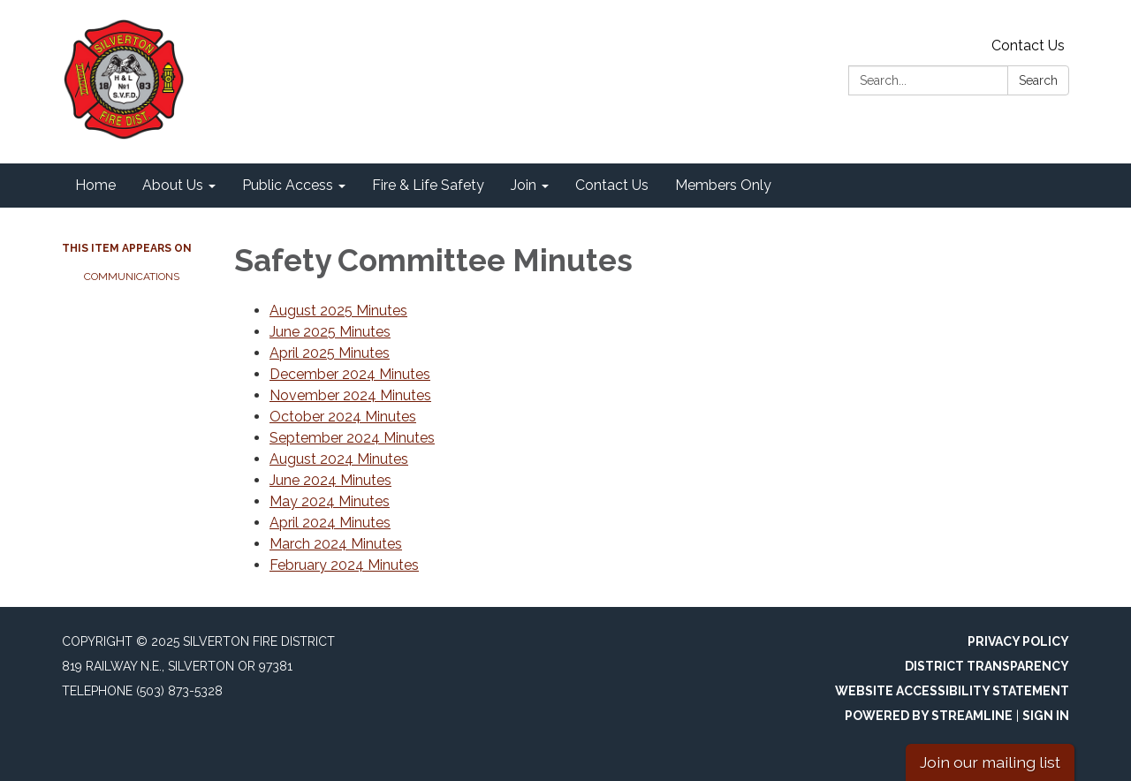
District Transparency (987, 666)
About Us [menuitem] (172, 185)
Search (1038, 80)
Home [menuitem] (95, 185)
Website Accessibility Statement (952, 691)
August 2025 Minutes (338, 310)
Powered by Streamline (929, 716)
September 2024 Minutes (352, 437)
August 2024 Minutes (338, 459)
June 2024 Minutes (330, 480)
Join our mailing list (990, 762)
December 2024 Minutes (349, 374)
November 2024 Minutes (350, 395)
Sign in (1045, 716)
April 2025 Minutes (329, 353)
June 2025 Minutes (330, 331)
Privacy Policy (1018, 641)
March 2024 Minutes (335, 543)
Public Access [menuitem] (287, 185)
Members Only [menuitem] (723, 185)
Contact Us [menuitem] (612, 185)
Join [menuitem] (523, 185)
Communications (131, 276)
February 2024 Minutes (344, 565)
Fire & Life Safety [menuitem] (428, 185)
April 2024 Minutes (330, 522)
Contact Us (1028, 45)
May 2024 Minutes (329, 501)
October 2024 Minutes (342, 416)
